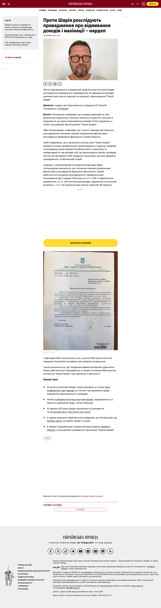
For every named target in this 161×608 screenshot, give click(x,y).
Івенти (81, 10)
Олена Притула (137, 586)
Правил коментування (92, 496)
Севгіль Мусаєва (105, 586)
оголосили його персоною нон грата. (70, 412)
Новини (42, 10)
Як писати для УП (25, 583)
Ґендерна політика (26, 577)
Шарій (47, 438)
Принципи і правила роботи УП (31, 580)
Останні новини (13, 57)
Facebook (63, 108)
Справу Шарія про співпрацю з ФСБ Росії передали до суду (20, 36)
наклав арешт (54, 421)
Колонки (63, 10)
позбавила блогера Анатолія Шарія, (74, 399)
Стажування (23, 586)
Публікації (52, 10)
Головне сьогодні (52, 505)
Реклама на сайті (25, 565)
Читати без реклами (80, 243)
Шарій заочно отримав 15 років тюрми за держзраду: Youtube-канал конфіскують (19, 27)
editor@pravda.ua (73, 588)
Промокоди (23, 589)
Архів (119, 10)
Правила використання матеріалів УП (34, 571)
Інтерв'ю (72, 10)
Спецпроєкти (102, 10)
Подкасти (90, 10)
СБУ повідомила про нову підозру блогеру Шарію (17, 43)
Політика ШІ (23, 574)
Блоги (112, 10)
